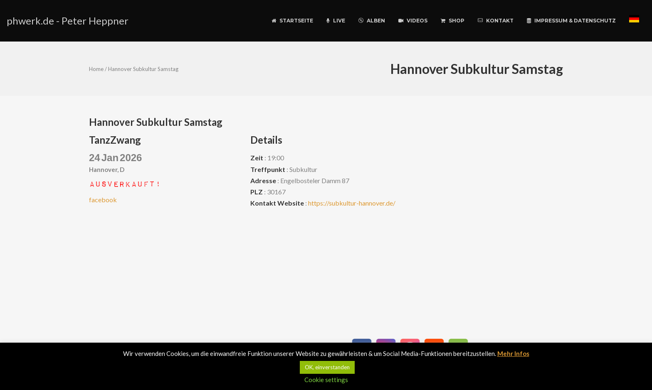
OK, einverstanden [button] (327, 367)
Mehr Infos (513, 353)
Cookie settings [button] (326, 379)
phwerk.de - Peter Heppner (67, 21)
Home (96, 69)
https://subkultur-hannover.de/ (351, 203)
